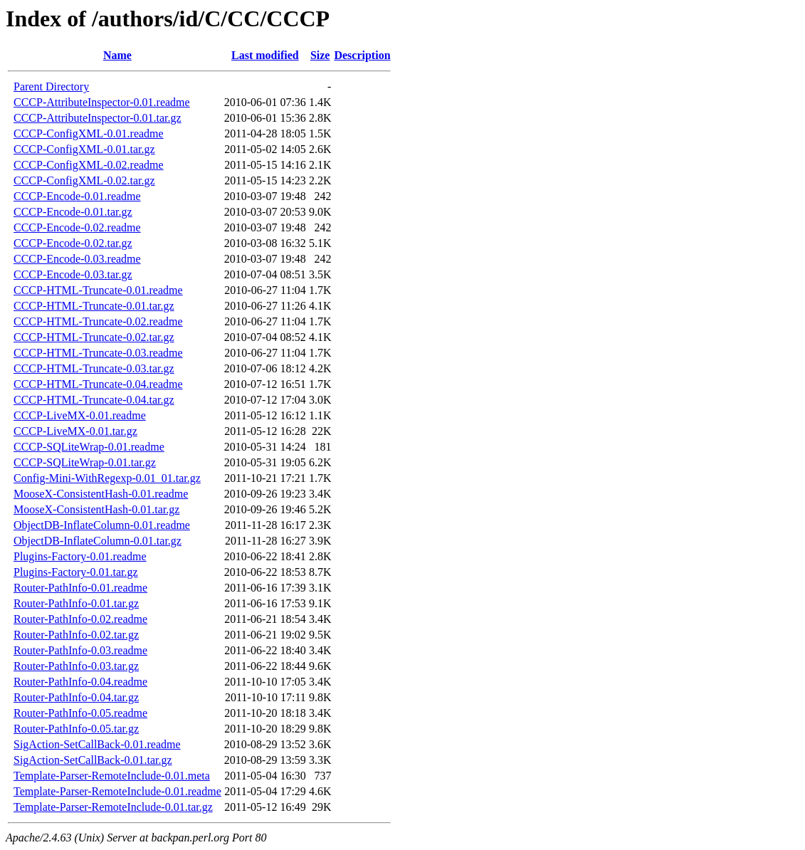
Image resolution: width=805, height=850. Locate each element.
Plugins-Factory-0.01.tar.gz (76, 572)
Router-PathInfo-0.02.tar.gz (76, 635)
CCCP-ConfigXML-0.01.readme (89, 133)
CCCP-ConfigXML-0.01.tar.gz (84, 149)
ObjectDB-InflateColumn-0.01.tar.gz (97, 541)
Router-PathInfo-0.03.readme (80, 650)
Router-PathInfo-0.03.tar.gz (76, 666)
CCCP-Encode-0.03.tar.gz (73, 274)
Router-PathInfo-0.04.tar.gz (76, 697)
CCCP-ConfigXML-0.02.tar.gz (84, 180)
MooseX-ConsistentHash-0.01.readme (101, 494)
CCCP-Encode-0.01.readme (77, 196)
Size (320, 55)
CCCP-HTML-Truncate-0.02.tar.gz (94, 337)
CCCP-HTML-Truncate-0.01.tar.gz (94, 306)
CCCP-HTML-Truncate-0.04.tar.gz (94, 400)
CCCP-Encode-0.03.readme (77, 259)
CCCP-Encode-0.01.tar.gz (73, 212)
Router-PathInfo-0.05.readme (80, 713)
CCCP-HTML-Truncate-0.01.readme (98, 290)
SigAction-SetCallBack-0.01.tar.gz (93, 760)
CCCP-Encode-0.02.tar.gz (73, 243)
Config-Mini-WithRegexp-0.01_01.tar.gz (107, 478)
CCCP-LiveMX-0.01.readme (80, 415)
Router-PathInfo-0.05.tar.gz (76, 729)
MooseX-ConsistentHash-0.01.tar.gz (96, 509)
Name (117, 55)
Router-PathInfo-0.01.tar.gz (76, 603)
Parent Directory (51, 86)
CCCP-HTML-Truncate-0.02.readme (98, 321)
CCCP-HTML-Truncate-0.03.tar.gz (94, 368)
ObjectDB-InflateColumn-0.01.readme (102, 525)
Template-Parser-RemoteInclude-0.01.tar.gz (113, 807)
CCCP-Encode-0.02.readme (77, 227)
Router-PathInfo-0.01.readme (80, 588)
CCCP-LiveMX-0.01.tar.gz (75, 431)
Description (362, 55)
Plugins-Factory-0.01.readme (80, 556)
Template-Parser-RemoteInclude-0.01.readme (117, 791)
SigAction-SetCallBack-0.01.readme (97, 744)
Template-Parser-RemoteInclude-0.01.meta (112, 776)
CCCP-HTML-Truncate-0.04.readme (98, 384)
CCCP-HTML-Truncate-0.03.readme (98, 353)
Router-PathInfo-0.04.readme (80, 682)
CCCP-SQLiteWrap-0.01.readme (89, 447)
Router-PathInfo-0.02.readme (80, 619)
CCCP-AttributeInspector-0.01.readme (102, 102)
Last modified (265, 55)
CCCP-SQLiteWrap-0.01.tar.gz (85, 462)
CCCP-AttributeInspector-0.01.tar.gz (97, 118)
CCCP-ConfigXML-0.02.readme (89, 165)
